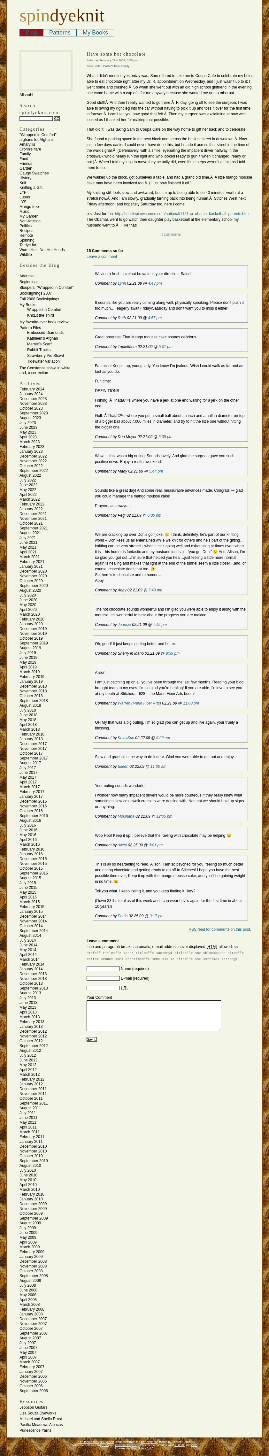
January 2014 (31, 969)
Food (23, 159)
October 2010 (31, 1156)
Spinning (27, 240)
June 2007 (28, 1347)
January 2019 (31, 681)
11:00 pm (191, 703)
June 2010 (28, 1175)
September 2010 (33, 1161)
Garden (25, 168)
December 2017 (33, 744)
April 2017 (28, 782)
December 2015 (33, 859)
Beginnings (28, 282)
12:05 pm (165, 816)
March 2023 (29, 442)
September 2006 (33, 1391)
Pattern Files (30, 328)
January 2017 (31, 796)
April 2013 (28, 1012)
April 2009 (28, 1242)
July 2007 (27, 1343)
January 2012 (31, 1084)
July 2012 (27, 1055)
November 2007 (33, 1323)
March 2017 (29, 787)
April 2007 (28, 1357)
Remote (26, 235)
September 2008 (33, 1276)
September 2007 (33, 1333)
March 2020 (29, 614)
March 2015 (29, 902)
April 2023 (28, 437)
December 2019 (33, 629)
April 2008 (28, 1300)
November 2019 (33, 633)
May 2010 (27, 1180)
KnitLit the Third (40, 315)
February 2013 (31, 1022)
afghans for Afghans (36, 139)
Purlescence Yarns (35, 1430)
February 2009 (31, 1252)
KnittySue (126, 738)
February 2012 (31, 1079)
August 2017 (30, 763)
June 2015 (28, 887)
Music (24, 211)
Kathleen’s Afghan (42, 338)
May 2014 (27, 950)
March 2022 (29, 499)
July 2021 (27, 537)
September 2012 (33, 1046)
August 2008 (30, 1280)
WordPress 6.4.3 (142, 1448)
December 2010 (33, 1146)
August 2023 (30, 418)
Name (126, 969)
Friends (25, 163)
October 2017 (31, 753)
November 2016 (33, 806)
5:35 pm (165, 437)
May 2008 (27, 1295)
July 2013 (27, 998)
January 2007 (31, 1371)
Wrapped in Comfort (44, 309)
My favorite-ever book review (43, 322)
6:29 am (163, 738)
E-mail (126, 978)
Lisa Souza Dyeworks (37, 1413)
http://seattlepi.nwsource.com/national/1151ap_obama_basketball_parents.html (182, 214)
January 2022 (31, 509)
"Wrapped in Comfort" (38, 135)
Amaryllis (27, 144)
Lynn (122, 283)
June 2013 (28, 1002)
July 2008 (27, 1285)
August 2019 (30, 648)
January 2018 (31, 739)
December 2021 (33, 514)
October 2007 (31, 1328)
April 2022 (28, 494)
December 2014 (33, 916)
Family (25, 154)
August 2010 (30, 1165)
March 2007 (29, 1362)
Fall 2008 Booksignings (39, 299)
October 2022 (31, 466)
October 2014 (31, 926)
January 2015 (31, 911)
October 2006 (31, 1386)
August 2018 (30, 705)
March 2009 (29, 1247)
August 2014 (30, 935)
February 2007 (31, 1367)
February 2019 (31, 676)
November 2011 (33, 1093)
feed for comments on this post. (220, 929)
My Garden (28, 216)
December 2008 (33, 1261)
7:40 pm (155, 590)
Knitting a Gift (30, 187)
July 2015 (27, 883)
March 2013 (29, 1017)
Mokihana (126, 816)
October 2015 (31, 868)
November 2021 (33, 518)
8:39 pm (173, 653)
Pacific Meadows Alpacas (41, 1424)
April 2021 (28, 552)
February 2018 (31, 734)
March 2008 (29, 1304)
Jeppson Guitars (33, 1407)
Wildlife (25, 254)
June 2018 (28, 715)
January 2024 (31, 394)
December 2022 (33, 456)
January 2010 (31, 1199)
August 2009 (30, 1223)
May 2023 (27, 432)
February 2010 (31, 1194)
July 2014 (27, 940)
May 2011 (27, 1122)
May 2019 (27, 662)
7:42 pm (160, 624)
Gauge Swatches (34, 173)
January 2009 (31, 1256)
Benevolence (149, 1442)
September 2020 (33, 585)
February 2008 (31, 1309)
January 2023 (31, 451)
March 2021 (29, 557)
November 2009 (33, 1208)
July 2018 (27, 710)
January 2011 (31, 1141)
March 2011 (29, 1132)
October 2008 (31, 1271)
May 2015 (27, 892)
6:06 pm (154, 515)
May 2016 (27, 835)
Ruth (122, 318)
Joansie (124, 624)
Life (22, 192)
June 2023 (28, 427)
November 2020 (33, 576)
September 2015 (33, 873)
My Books (95, 32)
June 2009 (28, 1232)
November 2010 (33, 1151)
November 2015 (33, 863)
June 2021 (28, 542)
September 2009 (33, 1218)
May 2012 (27, 1065)
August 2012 (30, 1050)
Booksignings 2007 (35, 293)
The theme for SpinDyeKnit (96, 1442)
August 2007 (30, 1338)
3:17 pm (156, 916)
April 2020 (28, 609)
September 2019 (33, 643)
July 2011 (27, 1113)
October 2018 (31, 696)
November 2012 (33, 1036)
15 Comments (170, 234)
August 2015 (30, 878)
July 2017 (27, 768)
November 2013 (33, 978)
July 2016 (27, 825)
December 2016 (33, 801)
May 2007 (27, 1352)
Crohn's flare (30, 149)
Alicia (122, 845)
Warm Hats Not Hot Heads (42, 250)
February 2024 (31, 389)
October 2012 (31, 1041)
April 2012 (28, 1069)
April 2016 (28, 839)
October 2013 (31, 983)
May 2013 (27, 1007)
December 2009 (33, 1204)
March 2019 (29, 672)
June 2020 (28, 600)
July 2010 (27, 1170)
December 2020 (33, 571)
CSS (194, 1445)
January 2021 (31, 566)
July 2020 (27, 595)
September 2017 (33, 758)
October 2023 (31, 408)
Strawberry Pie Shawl (45, 355)
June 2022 (28, 485)
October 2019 (31, 638)
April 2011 (28, 1127)
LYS (23, 202)
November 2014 (33, 921)
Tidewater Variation (43, 361)
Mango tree (29, 206)
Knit (22, 183)
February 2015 (31, 907)
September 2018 (33, 700)
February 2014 (31, 964)
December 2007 (33, 1319)
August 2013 (30, 993)
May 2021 (27, 547)
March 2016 (29, 844)
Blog (31, 32)
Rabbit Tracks (38, 350)
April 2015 (28, 897)
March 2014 (29, 959)
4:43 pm (155, 283)
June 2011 (28, 1117)
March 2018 (29, 729)
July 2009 (27, 1228)
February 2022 (31, 504)
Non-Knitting (30, 221)
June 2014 (28, 945)
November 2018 (33, 691)
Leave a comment (102, 256)
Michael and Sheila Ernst (40, 1419)
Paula (123, 916)
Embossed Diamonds (45, 332)
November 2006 (33, 1381)
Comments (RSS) (127, 1445)
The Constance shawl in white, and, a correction (45, 370)
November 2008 (33, 1266)
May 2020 (27, 605)
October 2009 (31, 1213)
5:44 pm (156, 471)
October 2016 (31, 811)
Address (26, 276)
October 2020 (31, 581)
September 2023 (33, 413)
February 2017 (31, 792)
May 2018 (27, 720)
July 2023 (27, 422)
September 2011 (33, 1103)
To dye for (27, 245)
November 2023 (33, 403)
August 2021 (30, 533)
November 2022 (33, 461)
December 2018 (33, 686)
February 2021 (31, 561)
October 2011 (31, 1098)
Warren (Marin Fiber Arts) (139, 703)
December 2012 (33, 1031)
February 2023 (31, 446)
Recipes (26, 230)
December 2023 (33, 399)
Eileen (123, 766)
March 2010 (29, 1189)
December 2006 (33, 1376)
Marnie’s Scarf (39, 344)
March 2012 (29, 1074)
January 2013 (31, 1026)
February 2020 (31, 619)
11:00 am (158, 766)
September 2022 (33, 470)
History (25, 178)
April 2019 (28, 667)
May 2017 (27, 777)
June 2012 (28, 1060)
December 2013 (33, 974)
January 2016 (31, 854)
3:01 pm (156, 845)
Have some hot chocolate (116, 54)
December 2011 (33, 1089)
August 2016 (30, 820)
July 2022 (27, 480)
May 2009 (27, 1237)
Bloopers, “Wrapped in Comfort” (46, 287)
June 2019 (28, 657)
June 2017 (28, 772)
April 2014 (28, 954)
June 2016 (28, 830)
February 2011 (31, 1137)
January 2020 (31, 624)
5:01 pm (166, 346)
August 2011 (30, 1108)
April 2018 (28, 724)
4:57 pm (155, 318)
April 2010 (28, 1185)
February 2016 (31, 849)
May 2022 (27, 490)
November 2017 (33, 748)
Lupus (24, 197)
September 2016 (33, 815)
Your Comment (99, 997)
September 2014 (33, 930)
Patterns (60, 32)
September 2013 (33, 988)
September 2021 (33, 528)
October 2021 (31, 523)
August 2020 (30, 590)
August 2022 (30, 475)
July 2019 (27, 653)
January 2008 (31, 1314)
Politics (25, 226)
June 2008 (28, 1290)
